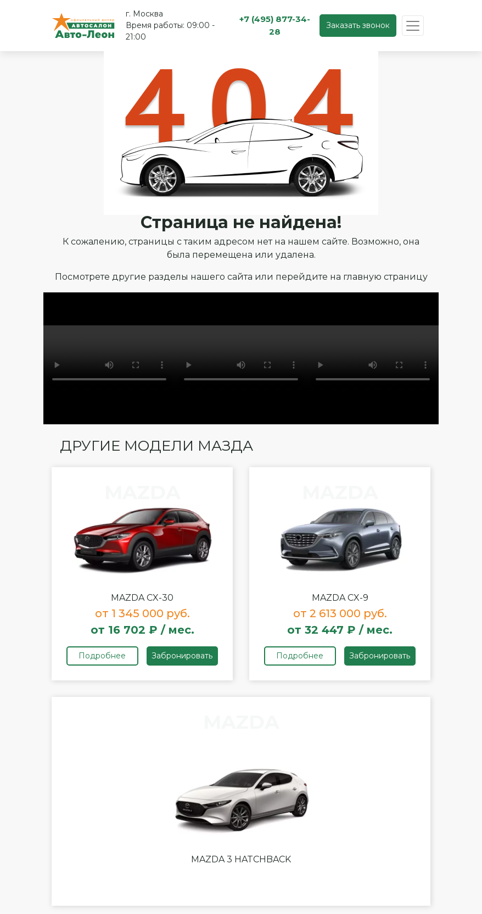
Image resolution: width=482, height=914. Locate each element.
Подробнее (102, 656)
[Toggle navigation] (413, 25)
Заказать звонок (358, 25)
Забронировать (182, 656)
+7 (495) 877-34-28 (274, 25)
